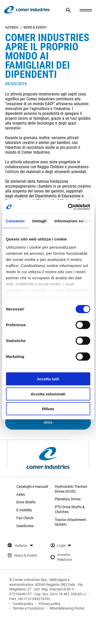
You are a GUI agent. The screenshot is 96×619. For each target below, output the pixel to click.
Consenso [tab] (15, 221)
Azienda (11, 27)
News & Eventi (35, 27)
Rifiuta (48, 409)
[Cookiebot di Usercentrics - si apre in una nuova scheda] (68, 206)
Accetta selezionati (48, 394)
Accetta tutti (48, 379)
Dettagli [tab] (39, 221)
